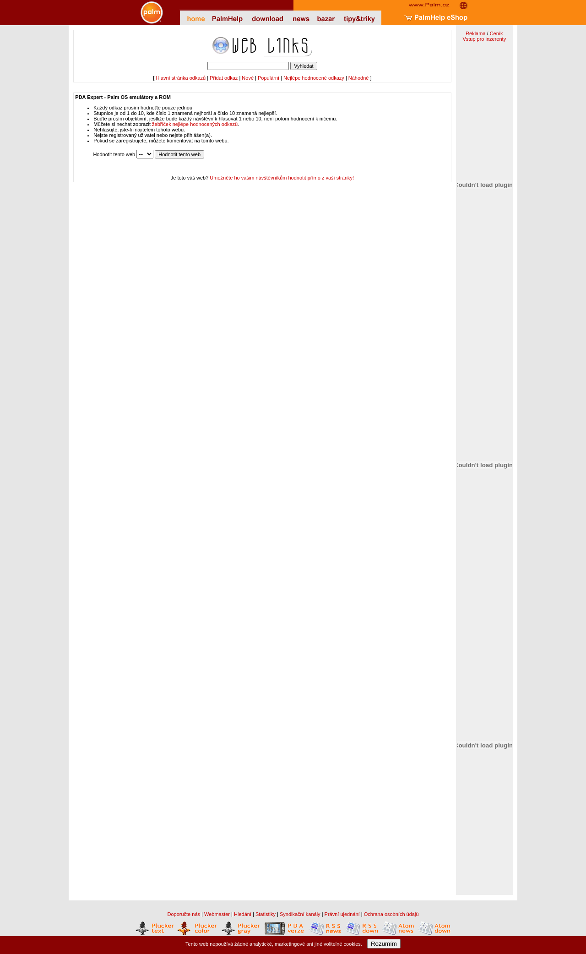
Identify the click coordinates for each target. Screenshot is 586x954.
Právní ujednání (342, 914)
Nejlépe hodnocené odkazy (313, 78)
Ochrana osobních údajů (391, 914)
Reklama (475, 33)
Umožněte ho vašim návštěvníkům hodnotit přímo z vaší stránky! (282, 177)
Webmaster (217, 914)
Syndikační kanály (300, 914)
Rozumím (384, 943)
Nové (248, 78)
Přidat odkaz (224, 78)
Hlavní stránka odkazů (181, 78)
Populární (268, 78)
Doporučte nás (183, 914)
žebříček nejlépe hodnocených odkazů (195, 124)
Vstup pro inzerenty (484, 39)
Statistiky (265, 914)
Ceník (496, 33)
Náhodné (358, 78)
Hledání (242, 914)
